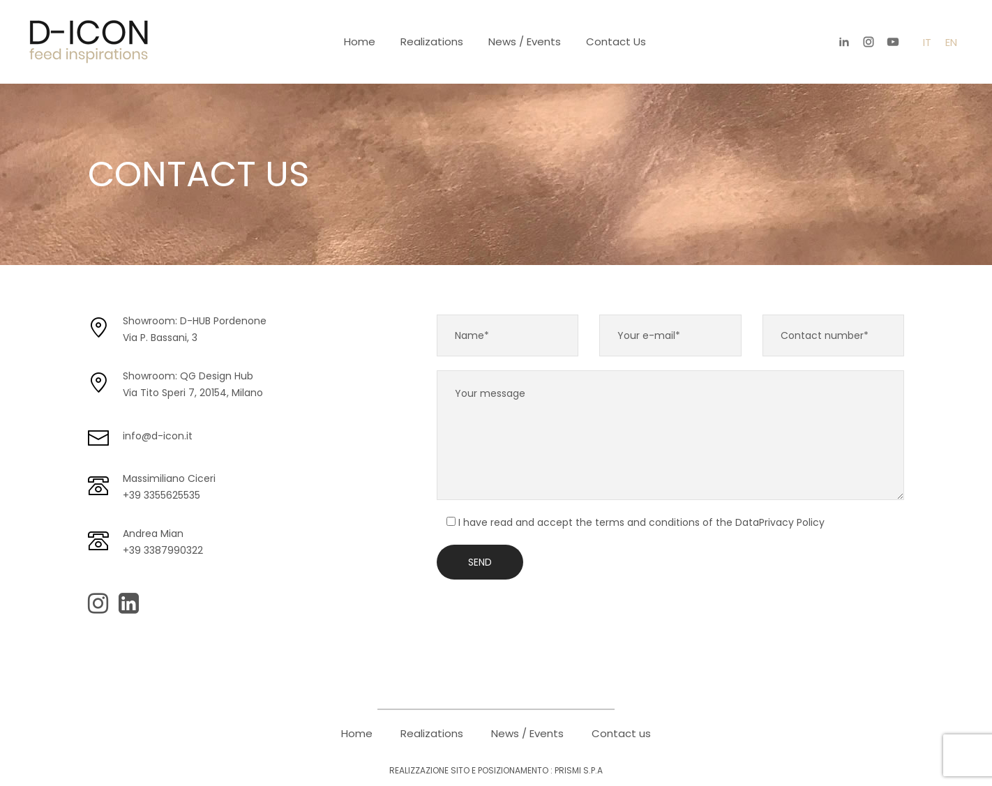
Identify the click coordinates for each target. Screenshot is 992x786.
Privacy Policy (792, 522)
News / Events (524, 41)
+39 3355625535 (161, 495)
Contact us (616, 41)
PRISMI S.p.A (579, 770)
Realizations (431, 41)
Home (359, 41)
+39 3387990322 (163, 550)
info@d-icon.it (158, 436)
